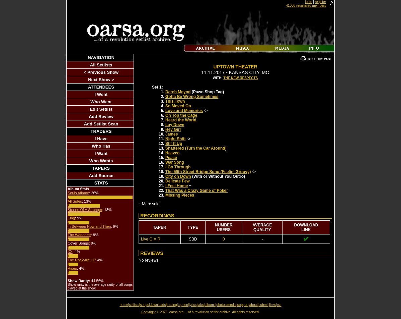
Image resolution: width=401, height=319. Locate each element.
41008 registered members (306, 5)
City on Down (178, 176)
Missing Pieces (179, 195)
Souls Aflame (78, 193)
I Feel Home (176, 185)
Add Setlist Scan (101, 123)
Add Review (101, 116)
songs (144, 305)
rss (279, 305)
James (171, 134)
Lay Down (174, 124)
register (320, 2)
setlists (134, 305)
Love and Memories (184, 110)
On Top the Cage (181, 115)
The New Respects (240, 78)
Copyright (148, 312)
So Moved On (178, 106)
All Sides (75, 201)
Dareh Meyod (177, 92)
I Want (101, 153)
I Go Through (177, 167)
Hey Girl (173, 129)
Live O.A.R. (151, 239)
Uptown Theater (235, 66)
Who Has (101, 146)
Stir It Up (173, 143)
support (242, 305)
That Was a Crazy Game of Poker (196, 190)
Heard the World (180, 120)
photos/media (226, 305)
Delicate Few (177, 181)
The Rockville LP (81, 260)
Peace (171, 157)
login (308, 2)
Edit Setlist (101, 109)
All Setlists (101, 64)
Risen (72, 268)
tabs (200, 305)
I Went (101, 94)
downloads (158, 305)
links (272, 305)
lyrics (192, 305)
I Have (101, 138)
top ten (183, 305)
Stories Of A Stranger (85, 210)
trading (172, 305)
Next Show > (101, 79)
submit (263, 305)
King (71, 218)
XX (70, 252)
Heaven (172, 153)
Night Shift (175, 139)
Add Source (101, 175)
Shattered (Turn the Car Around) (196, 148)
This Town (175, 101)
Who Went (100, 101)
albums (210, 305)
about (253, 305)
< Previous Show (101, 72)
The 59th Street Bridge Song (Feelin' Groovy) (208, 171)
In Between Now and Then (89, 226)
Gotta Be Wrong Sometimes (191, 96)
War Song (174, 162)
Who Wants (101, 160)
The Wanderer (79, 235)
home (124, 305)
